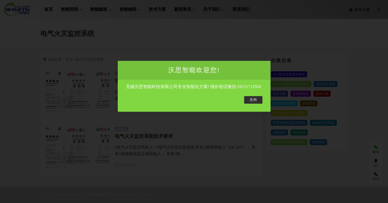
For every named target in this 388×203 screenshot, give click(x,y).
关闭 (253, 100)
